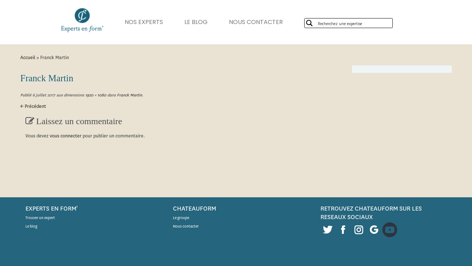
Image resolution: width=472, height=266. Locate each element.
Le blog (31, 226)
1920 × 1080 (95, 95)
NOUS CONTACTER (267, 22)
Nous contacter (186, 226)
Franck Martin (129, 95)
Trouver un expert (40, 217)
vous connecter (65, 136)
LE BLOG (203, 22)
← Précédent (33, 106)
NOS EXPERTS (147, 22)
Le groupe (181, 217)
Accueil (27, 57)
